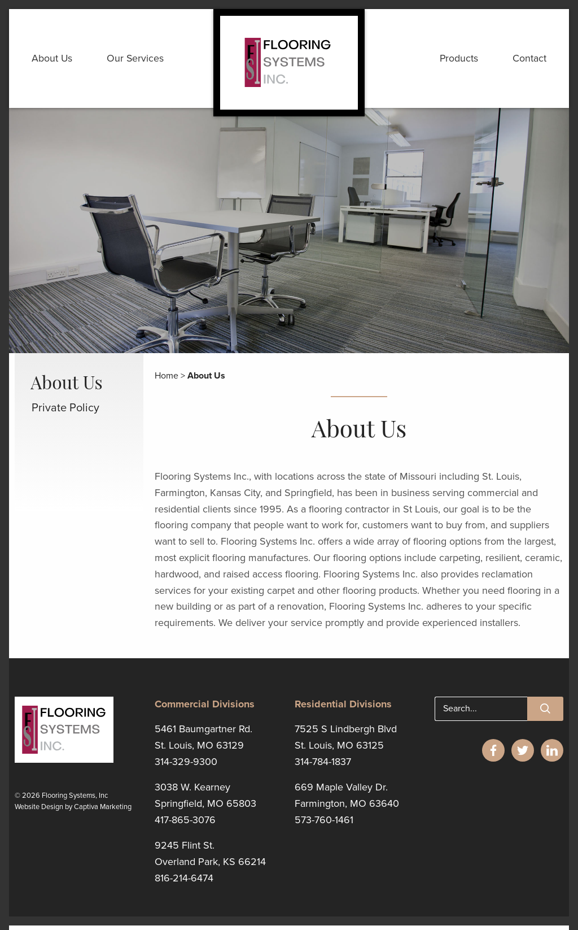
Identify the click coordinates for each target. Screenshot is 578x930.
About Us (53, 61)
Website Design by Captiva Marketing (73, 813)
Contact (528, 61)
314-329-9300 (186, 767)
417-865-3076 (185, 825)
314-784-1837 (323, 767)
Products (455, 61)
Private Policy (65, 414)
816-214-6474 (184, 883)
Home (166, 381)
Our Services (139, 61)
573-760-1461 (324, 825)
